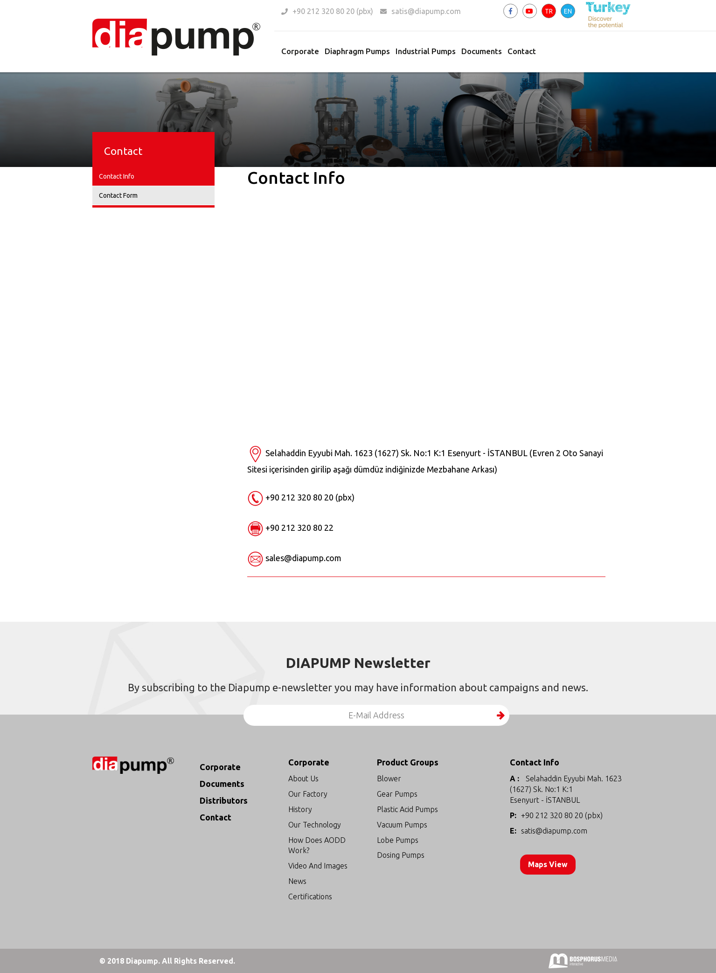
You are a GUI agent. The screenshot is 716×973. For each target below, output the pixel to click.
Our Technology (314, 824)
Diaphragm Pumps (357, 51)
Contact (521, 51)
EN (568, 11)
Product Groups (407, 762)
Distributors (224, 800)
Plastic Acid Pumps (407, 809)
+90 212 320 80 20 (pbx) (332, 11)
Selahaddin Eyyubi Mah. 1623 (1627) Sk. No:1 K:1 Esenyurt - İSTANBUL (566, 789)
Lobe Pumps (397, 840)
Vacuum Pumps (402, 824)
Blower (389, 778)
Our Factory (307, 794)
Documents (481, 51)
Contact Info (116, 176)
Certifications (310, 896)
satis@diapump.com (426, 11)
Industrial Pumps (426, 51)
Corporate (300, 51)
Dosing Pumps (400, 855)
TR (549, 11)
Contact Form (118, 195)
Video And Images (318, 866)
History (300, 809)
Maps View (549, 864)
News (297, 881)
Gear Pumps (397, 794)
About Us (303, 778)
